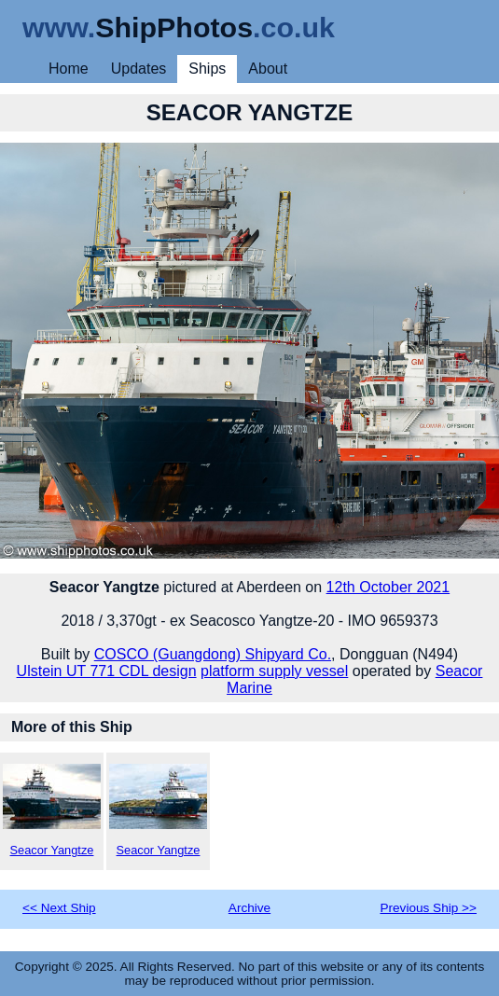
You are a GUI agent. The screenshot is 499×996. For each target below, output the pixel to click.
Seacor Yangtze (52, 810)
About (267, 68)
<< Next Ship (59, 908)
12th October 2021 (388, 587)
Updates (139, 68)
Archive (249, 908)
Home (69, 68)
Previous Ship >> (428, 908)
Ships (207, 68)
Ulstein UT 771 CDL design (107, 671)
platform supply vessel (274, 671)
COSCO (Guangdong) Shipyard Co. (212, 654)
